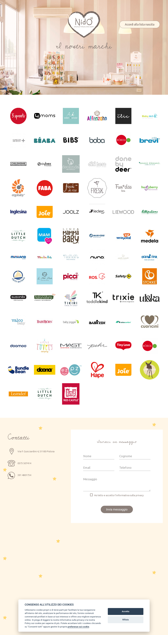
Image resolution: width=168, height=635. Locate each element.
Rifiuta (125, 619)
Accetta (125, 611)
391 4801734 (24, 475)
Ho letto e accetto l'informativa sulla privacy (119, 495)
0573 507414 (24, 463)
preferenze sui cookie (78, 626)
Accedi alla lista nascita (139, 24)
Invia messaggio (117, 509)
